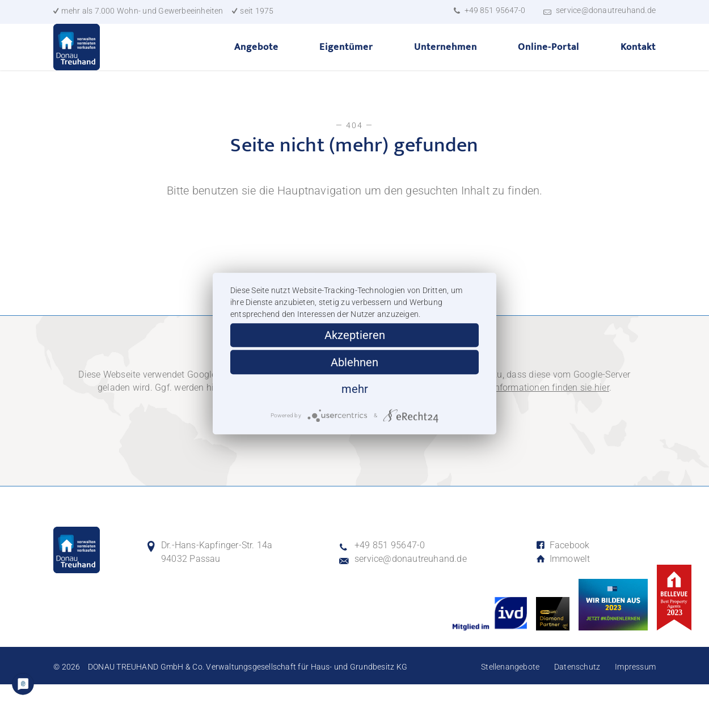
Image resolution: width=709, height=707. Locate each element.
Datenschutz (577, 689)
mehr (354, 389)
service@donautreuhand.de (606, 10)
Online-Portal (548, 58)
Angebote (256, 58)
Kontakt (638, 58)
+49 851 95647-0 (495, 10)
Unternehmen (445, 58)
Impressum (635, 689)
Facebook (562, 567)
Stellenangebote (510, 689)
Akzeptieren (354, 335)
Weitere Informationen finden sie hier (534, 410)
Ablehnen (354, 362)
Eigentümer (346, 58)
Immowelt (562, 582)
